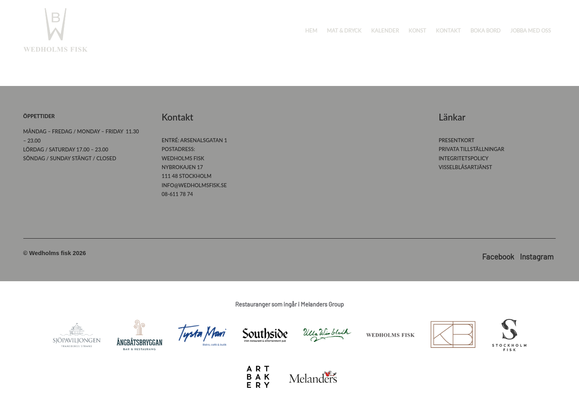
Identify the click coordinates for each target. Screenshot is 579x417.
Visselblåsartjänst (465, 167)
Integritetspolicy (464, 158)
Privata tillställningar (471, 149)
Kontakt (448, 30)
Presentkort (456, 140)
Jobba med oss (530, 30)
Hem (311, 30)
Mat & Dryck (344, 30)
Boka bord (485, 30)
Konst (417, 30)
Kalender (385, 30)
